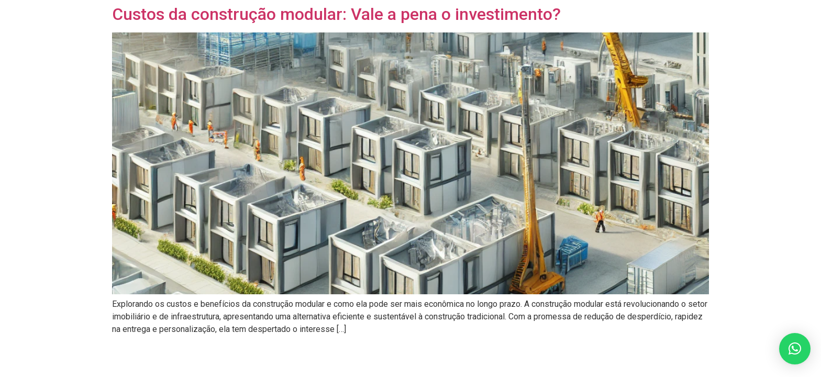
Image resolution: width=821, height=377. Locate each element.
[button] (795, 348)
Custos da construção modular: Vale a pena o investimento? (336, 14)
